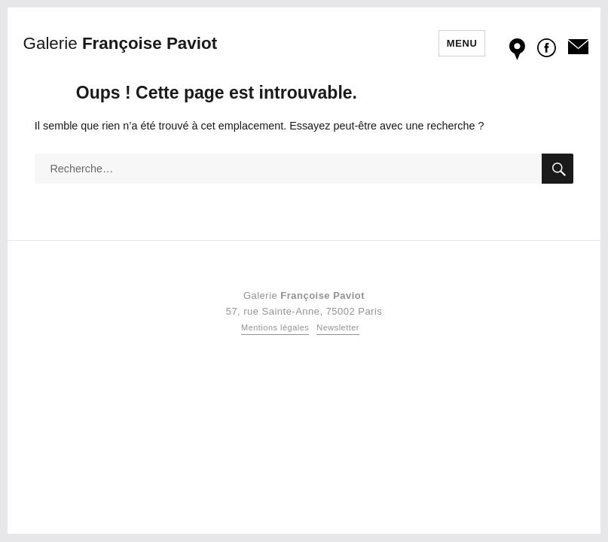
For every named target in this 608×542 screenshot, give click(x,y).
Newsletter (337, 327)
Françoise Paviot (120, 43)
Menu (462, 43)
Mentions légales (275, 327)
